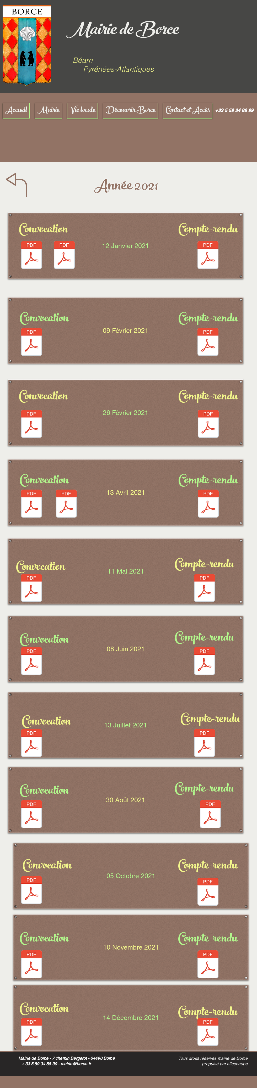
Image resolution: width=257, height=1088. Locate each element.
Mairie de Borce (122, 31)
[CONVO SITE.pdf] (31, 424)
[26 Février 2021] (125, 412)
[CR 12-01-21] (208, 255)
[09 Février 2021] (125, 330)
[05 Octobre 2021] (131, 876)
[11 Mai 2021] (125, 571)
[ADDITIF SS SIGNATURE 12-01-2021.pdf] (64, 255)
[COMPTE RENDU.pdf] (208, 342)
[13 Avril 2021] (125, 492)
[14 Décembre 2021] (131, 1018)
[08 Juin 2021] (125, 649)
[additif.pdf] (66, 504)
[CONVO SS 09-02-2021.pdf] (31, 342)
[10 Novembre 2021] (131, 947)
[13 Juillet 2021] (125, 725)
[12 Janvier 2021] (125, 245)
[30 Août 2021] (125, 800)
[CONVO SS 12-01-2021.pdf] (31, 255)
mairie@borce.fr (76, 1063)
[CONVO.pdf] (31, 661)
